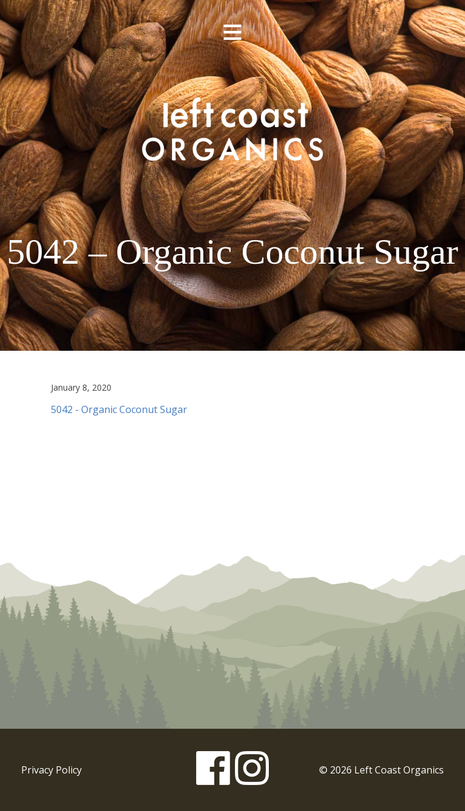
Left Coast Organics (232, 129)
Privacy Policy (51, 770)
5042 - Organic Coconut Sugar (119, 409)
